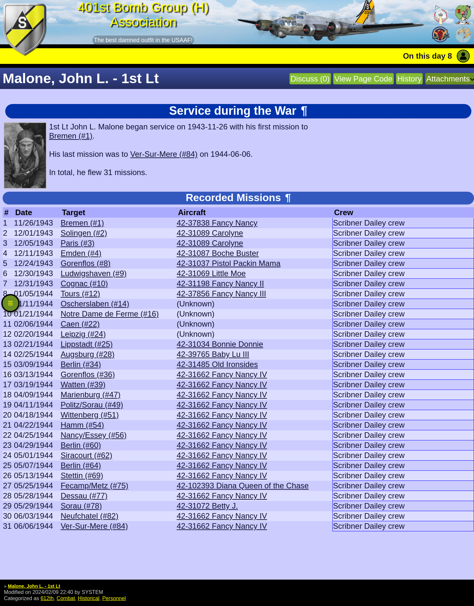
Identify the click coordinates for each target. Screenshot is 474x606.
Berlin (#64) (81, 465)
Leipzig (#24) (83, 334)
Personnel (114, 598)
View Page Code (363, 78)
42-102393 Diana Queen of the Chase (243, 485)
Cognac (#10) (84, 283)
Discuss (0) (310, 78)
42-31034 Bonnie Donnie (220, 344)
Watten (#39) (83, 384)
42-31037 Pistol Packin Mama (229, 263)
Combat (66, 598)
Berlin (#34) (81, 364)
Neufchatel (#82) (89, 515)
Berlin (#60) (81, 445)
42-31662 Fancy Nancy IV (222, 374)
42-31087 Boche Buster (218, 253)
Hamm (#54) (82, 425)
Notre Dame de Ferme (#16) (110, 313)
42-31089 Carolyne (210, 233)
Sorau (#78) (81, 505)
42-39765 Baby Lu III (213, 354)
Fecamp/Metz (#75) (94, 485)
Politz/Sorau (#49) (92, 404)
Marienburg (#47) (90, 394)
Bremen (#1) (70, 135)
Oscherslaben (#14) (95, 303)
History (409, 78)
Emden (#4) (81, 253)
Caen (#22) (80, 323)
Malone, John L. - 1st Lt (34, 586)
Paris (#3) (77, 243)
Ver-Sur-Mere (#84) (164, 154)
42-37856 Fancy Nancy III (221, 293)
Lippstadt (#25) (87, 344)
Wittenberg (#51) (90, 414)
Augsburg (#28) (87, 354)
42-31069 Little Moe (211, 273)
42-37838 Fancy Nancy (217, 222)
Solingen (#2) (84, 233)
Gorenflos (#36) (88, 374)
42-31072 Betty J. (207, 505)
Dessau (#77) (84, 495)
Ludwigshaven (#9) (94, 273)
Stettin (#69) (82, 475)
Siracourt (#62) (86, 455)
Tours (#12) (80, 293)
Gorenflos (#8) (85, 263)
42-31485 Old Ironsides (217, 364)
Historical (88, 598)
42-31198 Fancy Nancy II (220, 283)
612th (47, 598)
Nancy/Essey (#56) (94, 435)
